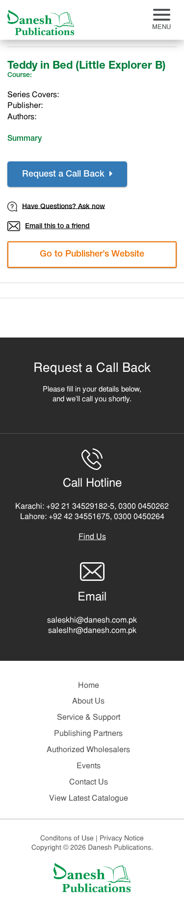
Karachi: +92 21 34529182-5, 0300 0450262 (92, 507)
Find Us (92, 537)
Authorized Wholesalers (88, 750)
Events (89, 766)
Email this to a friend (48, 226)
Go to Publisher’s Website (92, 254)
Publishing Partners (88, 734)
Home (88, 686)
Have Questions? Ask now (56, 206)
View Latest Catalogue (88, 799)
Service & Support (88, 718)
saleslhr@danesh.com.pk (92, 631)
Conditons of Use (70, 838)
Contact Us (88, 782)
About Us (88, 701)
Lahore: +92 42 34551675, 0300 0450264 (92, 517)
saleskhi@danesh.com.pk (92, 621)
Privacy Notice (122, 838)
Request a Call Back (67, 174)
